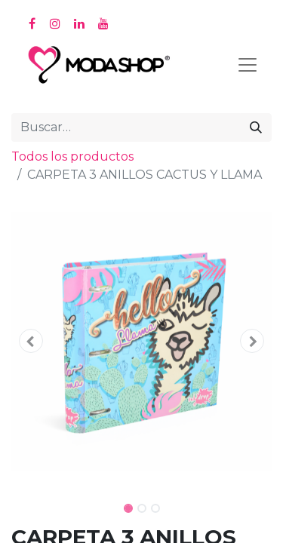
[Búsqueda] (256, 127)
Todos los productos (72, 156)
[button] (31, 340)
